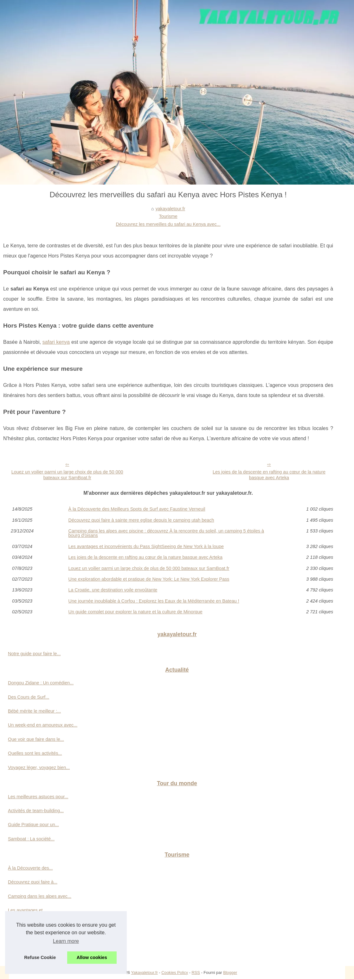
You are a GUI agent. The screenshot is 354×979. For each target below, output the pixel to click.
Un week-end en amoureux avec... (42, 725)
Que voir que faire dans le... (36, 739)
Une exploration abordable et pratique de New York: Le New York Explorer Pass (148, 579)
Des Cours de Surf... (28, 697)
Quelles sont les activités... (35, 753)
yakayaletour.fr (170, 208)
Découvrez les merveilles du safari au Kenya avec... (168, 224)
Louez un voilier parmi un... (35, 952)
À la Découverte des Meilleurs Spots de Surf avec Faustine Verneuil (136, 509)
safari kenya (56, 342)
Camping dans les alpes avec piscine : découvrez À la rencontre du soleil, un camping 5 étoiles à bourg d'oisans (166, 533)
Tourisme (168, 216)
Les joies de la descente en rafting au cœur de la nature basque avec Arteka (269, 474)
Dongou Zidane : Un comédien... (41, 682)
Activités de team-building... (36, 810)
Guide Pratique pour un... (33, 824)
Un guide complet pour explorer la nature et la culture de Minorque (135, 612)
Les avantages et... (27, 910)
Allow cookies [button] (92, 957)
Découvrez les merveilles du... (38, 938)
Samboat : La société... (31, 838)
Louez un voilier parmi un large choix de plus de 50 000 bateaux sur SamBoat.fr (67, 474)
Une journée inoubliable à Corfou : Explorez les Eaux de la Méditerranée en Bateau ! (153, 601)
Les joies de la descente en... (37, 924)
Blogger (230, 972)
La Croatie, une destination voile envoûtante (113, 590)
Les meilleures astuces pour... (38, 796)
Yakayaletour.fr (144, 972)
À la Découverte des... (30, 868)
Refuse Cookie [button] (40, 957)
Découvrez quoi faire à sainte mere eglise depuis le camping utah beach (141, 520)
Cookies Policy (174, 972)
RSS (196, 972)
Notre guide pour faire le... (34, 653)
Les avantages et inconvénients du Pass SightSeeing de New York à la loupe (146, 546)
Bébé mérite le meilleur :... (34, 711)
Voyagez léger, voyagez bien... (39, 767)
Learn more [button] (66, 941)
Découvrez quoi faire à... (32, 881)
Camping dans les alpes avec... (39, 896)
